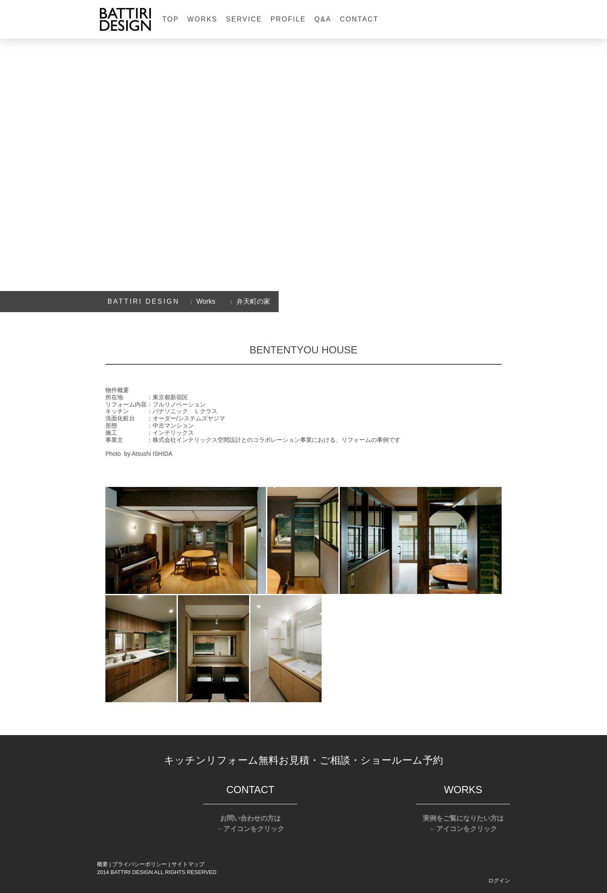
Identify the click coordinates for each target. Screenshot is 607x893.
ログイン (499, 880)
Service (244, 19)
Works (202, 19)
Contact (359, 19)
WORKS (463, 789)
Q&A (323, 19)
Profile (288, 19)
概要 (102, 864)
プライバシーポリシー (139, 864)
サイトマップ (188, 864)
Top (170, 19)
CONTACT (250, 789)
